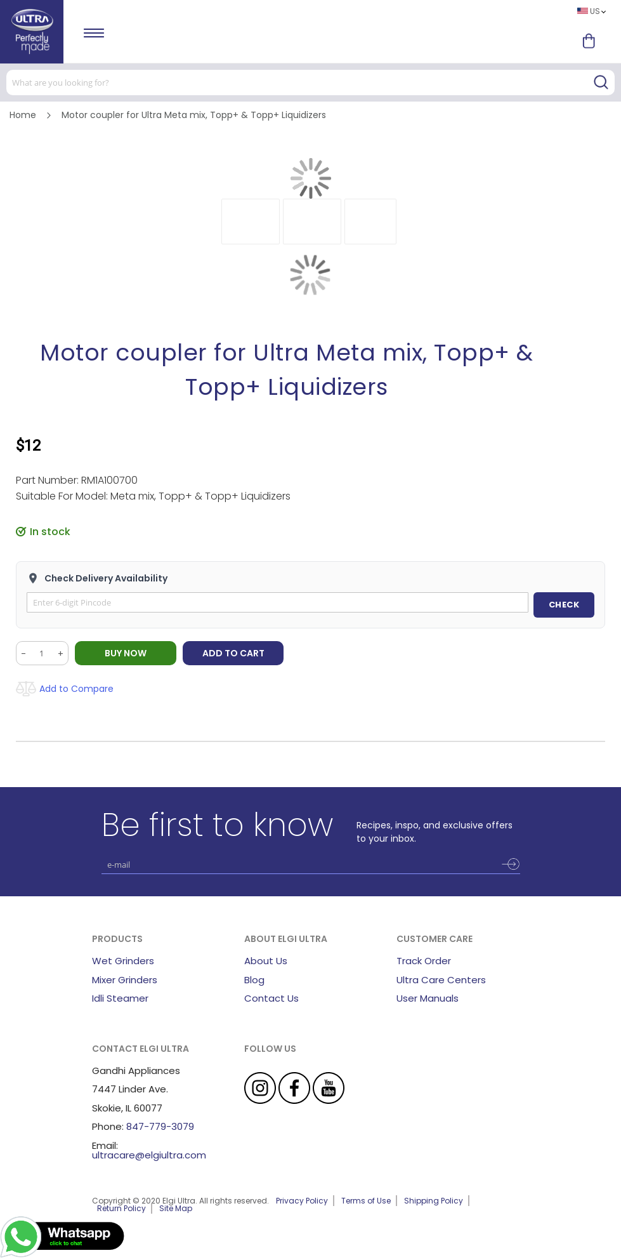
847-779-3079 (160, 1126)
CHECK (564, 605)
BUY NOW (126, 653)
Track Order (423, 960)
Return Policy (121, 1208)
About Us (265, 960)
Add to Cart (233, 653)
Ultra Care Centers (441, 979)
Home (23, 115)
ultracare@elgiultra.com (149, 1155)
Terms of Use (366, 1200)
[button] (250, 221)
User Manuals (427, 998)
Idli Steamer (120, 998)
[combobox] (310, 82)
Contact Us (271, 998)
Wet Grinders (123, 960)
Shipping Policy (433, 1200)
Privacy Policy (302, 1200)
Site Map (175, 1208)
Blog (254, 979)
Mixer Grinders (124, 979)
